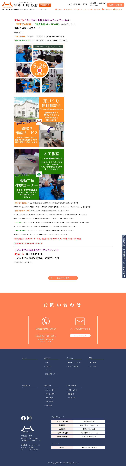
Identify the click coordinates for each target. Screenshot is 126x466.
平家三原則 (49, 401)
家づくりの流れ (73, 366)
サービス (79, 9)
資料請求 (71, 394)
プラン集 (93, 366)
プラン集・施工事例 (93, 9)
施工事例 (93, 362)
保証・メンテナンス (75, 362)
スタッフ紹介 (50, 390)
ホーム (59, 9)
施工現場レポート (51, 374)
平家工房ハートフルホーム (89, 425)
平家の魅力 (49, 398)
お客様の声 (108, 9)
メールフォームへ (80, 335)
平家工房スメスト (89, 429)
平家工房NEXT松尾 (89, 437)
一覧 (47, 362)
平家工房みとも (89, 421)
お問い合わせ (72, 390)
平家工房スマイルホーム (89, 433)
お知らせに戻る (63, 278)
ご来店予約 (71, 398)
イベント (48, 370)
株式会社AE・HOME (89, 447)
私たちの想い (50, 394)
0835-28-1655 (79, 4)
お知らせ (69, 9)
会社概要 (48, 405)
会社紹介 (119, 9)
